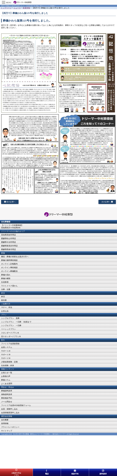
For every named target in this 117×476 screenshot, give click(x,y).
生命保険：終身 (7, 365)
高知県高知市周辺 (8, 235)
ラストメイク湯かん (9, 286)
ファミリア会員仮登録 (10, 344)
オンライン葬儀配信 (9, 271)
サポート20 (5, 351)
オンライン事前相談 (9, 267)
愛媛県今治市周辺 (8, 242)
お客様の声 (5, 376)
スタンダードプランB (10, 333)
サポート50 (5, 358)
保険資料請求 (6, 394)
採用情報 (4, 423)
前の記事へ (10, 202)
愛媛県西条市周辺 (8, 249)
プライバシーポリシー (10, 427)
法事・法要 (5, 289)
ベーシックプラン (8, 329)
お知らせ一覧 (6, 373)
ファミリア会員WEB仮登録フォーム (16, 405)
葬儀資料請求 (6, 391)
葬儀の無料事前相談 (9, 260)
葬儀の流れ (5, 275)
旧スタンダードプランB (11, 336)
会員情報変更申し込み (10, 413)
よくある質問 (6, 384)
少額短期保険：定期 (9, 362)
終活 (3, 297)
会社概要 (4, 420)
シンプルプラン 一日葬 (11, 325)
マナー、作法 (6, 307)
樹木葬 (4, 300)
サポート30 (5, 354)
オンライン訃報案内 (9, 264)
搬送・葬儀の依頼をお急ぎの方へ (15, 257)
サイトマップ (6, 431)
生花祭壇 (4, 282)
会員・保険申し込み (9, 409)
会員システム (6, 347)
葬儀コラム (5, 380)
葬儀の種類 (5, 278)
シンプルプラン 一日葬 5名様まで (16, 322)
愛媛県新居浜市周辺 (9, 246)
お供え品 (4, 311)
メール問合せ (6, 402)
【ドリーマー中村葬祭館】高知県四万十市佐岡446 (12, 226)
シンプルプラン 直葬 (10, 318)
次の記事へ (107, 202)
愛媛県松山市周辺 (8, 238)
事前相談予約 (6, 398)
